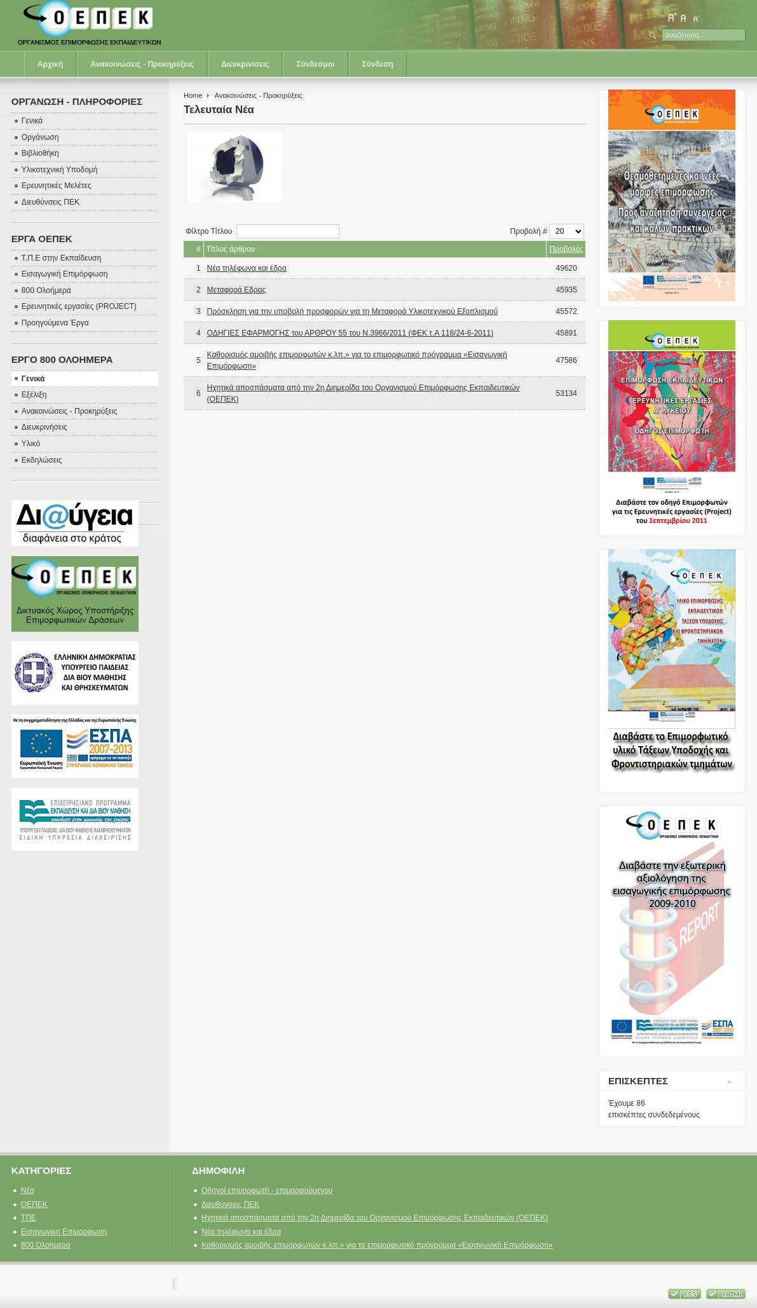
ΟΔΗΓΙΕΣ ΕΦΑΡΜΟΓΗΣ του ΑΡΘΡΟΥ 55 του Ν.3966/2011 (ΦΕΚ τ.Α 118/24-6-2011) (350, 333)
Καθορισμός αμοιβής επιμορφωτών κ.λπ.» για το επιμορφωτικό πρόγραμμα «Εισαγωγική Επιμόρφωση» (377, 1245)
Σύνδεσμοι (315, 64)
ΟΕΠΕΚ (34, 1204)
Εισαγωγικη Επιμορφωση (64, 1231)
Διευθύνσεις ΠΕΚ (230, 1204)
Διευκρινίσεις (245, 64)
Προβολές (566, 249)
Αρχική (50, 64)
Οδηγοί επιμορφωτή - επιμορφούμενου (266, 1190)
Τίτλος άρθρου (231, 249)
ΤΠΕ (28, 1217)
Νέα (27, 1190)
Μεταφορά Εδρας (236, 289)
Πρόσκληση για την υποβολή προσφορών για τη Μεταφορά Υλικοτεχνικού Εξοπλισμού (352, 311)
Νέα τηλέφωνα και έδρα (247, 268)
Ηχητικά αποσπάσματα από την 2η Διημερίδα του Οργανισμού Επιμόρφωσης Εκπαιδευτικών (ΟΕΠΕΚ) (374, 1217)
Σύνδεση (377, 64)
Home (193, 95)
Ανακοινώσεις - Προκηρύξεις (142, 64)
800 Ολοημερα (46, 1245)
